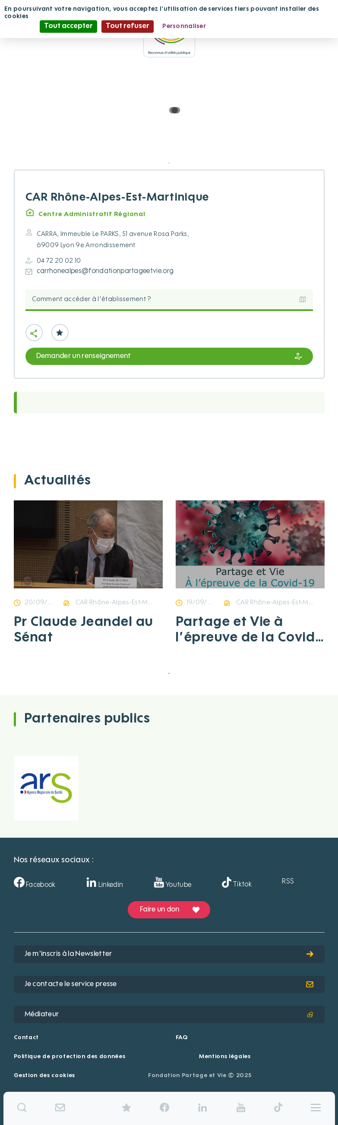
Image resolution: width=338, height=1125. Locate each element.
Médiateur (169, 1014)
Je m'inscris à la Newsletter (169, 954)
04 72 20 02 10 (59, 261)
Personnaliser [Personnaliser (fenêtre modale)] (184, 26)
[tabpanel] (88, 582)
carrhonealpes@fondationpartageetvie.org (105, 271)
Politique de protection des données (70, 1056)
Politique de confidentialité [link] (256, 26)
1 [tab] (169, 163)
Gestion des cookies (44, 1075)
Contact (26, 1037)
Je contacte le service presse (169, 984)
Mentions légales (224, 1056)
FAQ (182, 1037)
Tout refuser (127, 26)
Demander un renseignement (169, 356)
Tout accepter (68, 26)
